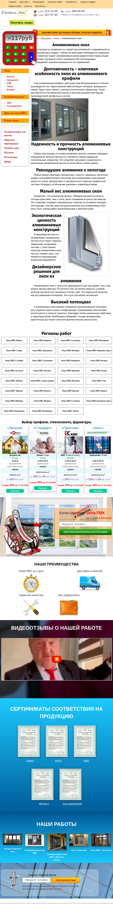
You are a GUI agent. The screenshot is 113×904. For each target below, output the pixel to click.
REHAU (11, 76)
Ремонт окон (11, 120)
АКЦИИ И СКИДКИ (88, 2)
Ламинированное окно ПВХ (34, 844)
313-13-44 (47, 11)
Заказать (15, 491)
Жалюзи (9, 152)
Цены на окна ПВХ (15, 113)
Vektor (10, 86)
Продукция (46, 38)
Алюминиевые (14, 106)
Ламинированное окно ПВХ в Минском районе (57, 847)
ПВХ (9, 103)
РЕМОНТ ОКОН (14, 6)
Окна (56, 38)
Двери (7, 161)
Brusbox (11, 89)
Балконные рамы (14, 96)
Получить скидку (22, 22)
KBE (9, 83)
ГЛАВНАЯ (12, 2)
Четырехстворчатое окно (12, 843)
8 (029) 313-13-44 (54, 889)
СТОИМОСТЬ (71, 2)
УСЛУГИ (28, 6)
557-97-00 (47, 14)
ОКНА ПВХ (24, 2)
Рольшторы (11, 157)
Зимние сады (11, 148)
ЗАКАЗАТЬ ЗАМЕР (55, 2)
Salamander (13, 80)
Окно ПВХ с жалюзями (101, 842)
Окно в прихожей (79, 842)
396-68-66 (75, 11)
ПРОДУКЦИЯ (39, 2)
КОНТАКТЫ (40, 6)
